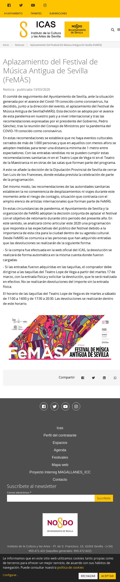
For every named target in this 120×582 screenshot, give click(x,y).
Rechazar (88, 576)
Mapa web (60, 465)
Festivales (60, 457)
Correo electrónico (19, 492)
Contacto (60, 480)
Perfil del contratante (59, 435)
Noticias (19, 45)
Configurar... (10, 575)
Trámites (36, 13)
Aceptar (107, 576)
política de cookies (70, 567)
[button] (118, 29)
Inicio (6, 45)
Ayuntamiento (13, 13)
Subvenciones (58, 13)
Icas (60, 428)
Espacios (60, 443)
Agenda (60, 450)
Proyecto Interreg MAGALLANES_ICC (60, 472)
